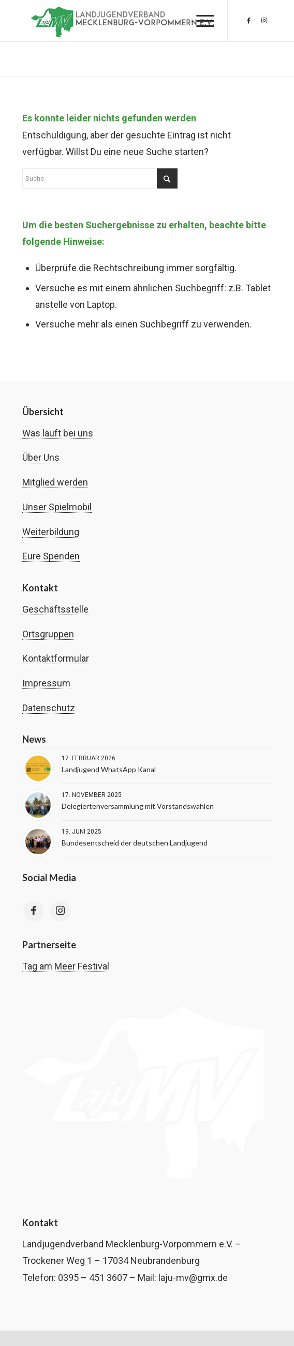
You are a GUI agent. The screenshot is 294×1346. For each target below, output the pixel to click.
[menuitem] (200, 20)
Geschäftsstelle (55, 609)
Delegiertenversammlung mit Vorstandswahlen (138, 806)
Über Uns (41, 457)
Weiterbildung (50, 531)
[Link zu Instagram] (264, 20)
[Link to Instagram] (60, 911)
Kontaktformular (55, 658)
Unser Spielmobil (57, 507)
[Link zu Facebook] (248, 20)
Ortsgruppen (48, 634)
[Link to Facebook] (33, 911)
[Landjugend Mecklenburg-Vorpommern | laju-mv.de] (122, 20)
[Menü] (200, 20)
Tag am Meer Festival (65, 966)
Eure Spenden (51, 556)
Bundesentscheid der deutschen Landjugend (135, 842)
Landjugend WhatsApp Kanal (109, 769)
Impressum (46, 683)
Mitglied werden (55, 482)
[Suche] (100, 178)
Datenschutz (48, 707)
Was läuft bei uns (57, 433)
